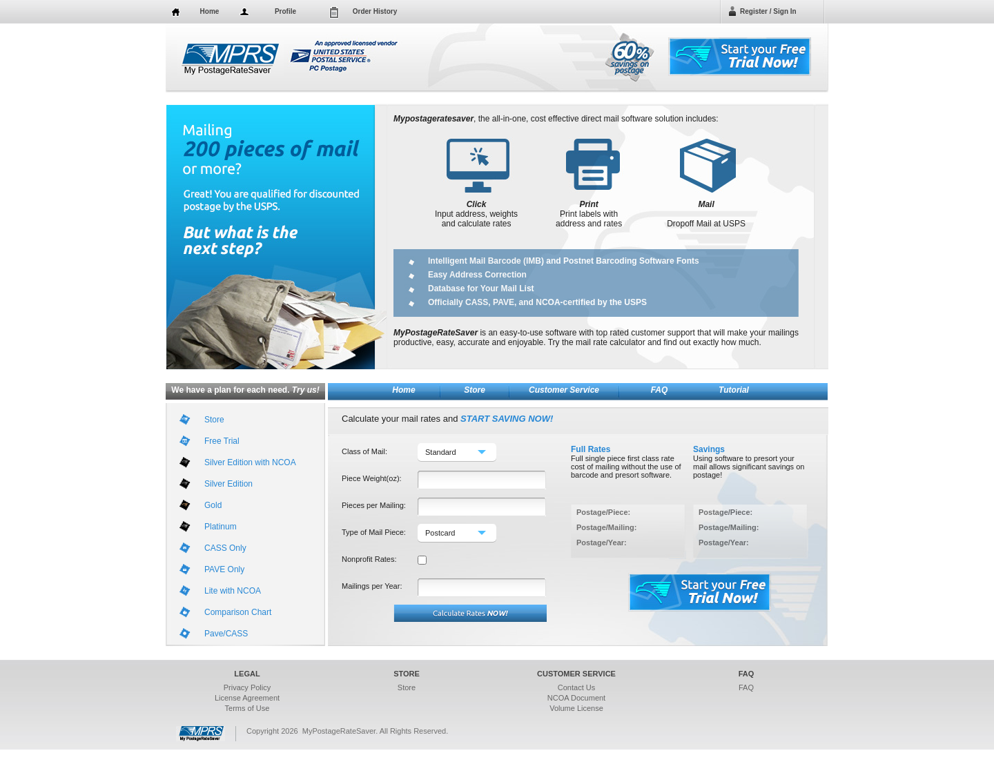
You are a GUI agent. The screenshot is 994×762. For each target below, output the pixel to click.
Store (474, 390)
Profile (285, 11)
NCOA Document (576, 698)
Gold (213, 505)
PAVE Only (224, 569)
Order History (375, 11)
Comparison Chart (237, 612)
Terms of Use (247, 708)
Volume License (576, 708)
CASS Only (225, 548)
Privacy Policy (247, 687)
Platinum (220, 526)
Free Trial (222, 441)
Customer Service (564, 390)
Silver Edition (228, 484)
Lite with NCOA (232, 591)
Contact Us (576, 687)
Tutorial (734, 390)
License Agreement (247, 698)
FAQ (659, 390)
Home (210, 11)
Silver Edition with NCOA (250, 462)
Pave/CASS (226, 633)
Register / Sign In (768, 11)
